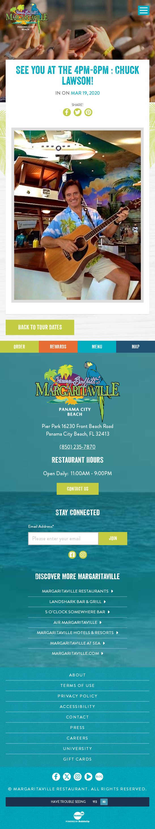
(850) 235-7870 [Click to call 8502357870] (77, 447)
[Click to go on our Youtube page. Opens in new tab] (88, 777)
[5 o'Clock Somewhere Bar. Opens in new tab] (77, 612)
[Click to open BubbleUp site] (77, 817)
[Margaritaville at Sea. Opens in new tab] (77, 643)
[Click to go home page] (27, 18)
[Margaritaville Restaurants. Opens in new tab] (77, 591)
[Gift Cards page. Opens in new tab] (77, 759)
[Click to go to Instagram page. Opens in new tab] (83, 555)
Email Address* (41, 526)
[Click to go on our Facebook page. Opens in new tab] (56, 777)
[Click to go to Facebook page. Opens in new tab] (72, 555)
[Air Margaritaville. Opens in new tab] (77, 623)
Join (113, 538)
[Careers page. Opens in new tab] (77, 738)
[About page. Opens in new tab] (77, 675)
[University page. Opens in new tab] (77, 749)
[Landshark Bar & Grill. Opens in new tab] (77, 602)
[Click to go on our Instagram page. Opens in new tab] (78, 777)
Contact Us (77, 488)
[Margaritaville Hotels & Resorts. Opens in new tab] (77, 633)
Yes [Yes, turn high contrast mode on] (95, 801)
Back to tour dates (40, 327)
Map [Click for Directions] (135, 346)
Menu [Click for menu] (97, 346)
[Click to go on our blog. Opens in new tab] (99, 777)
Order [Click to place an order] (19, 346)
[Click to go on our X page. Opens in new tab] (67, 777)
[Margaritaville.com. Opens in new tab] (77, 654)
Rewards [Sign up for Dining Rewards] (58, 346)
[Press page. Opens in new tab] (77, 728)
